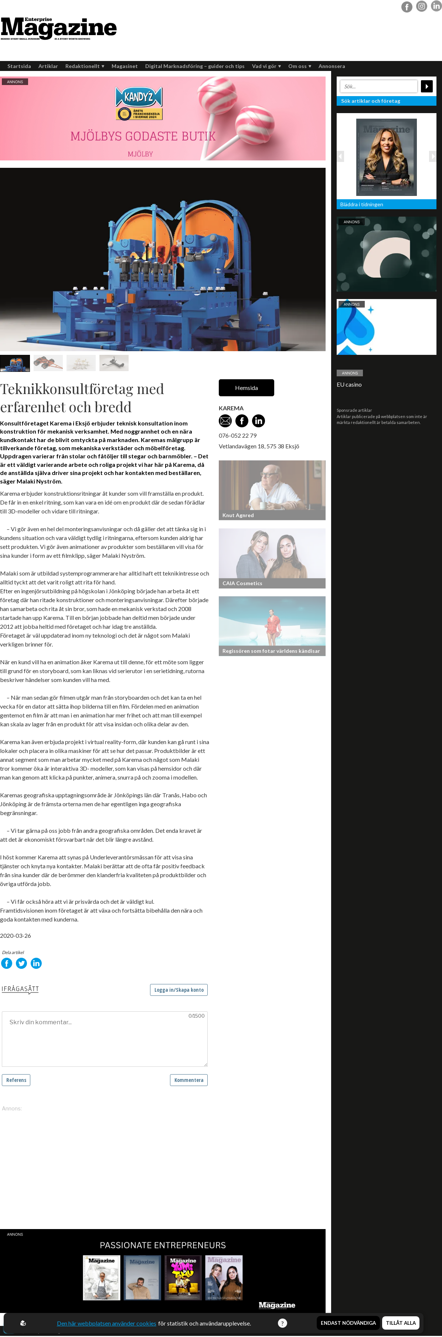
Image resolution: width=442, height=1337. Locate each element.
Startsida (19, 66)
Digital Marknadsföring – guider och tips (195, 66)
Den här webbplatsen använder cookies (106, 1323)
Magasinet (125, 66)
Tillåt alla (401, 1323)
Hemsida (246, 387)
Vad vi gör (266, 66)
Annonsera (332, 66)
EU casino (349, 384)
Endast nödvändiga (348, 1323)
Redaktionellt (84, 66)
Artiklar (48, 66)
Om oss (299, 66)
